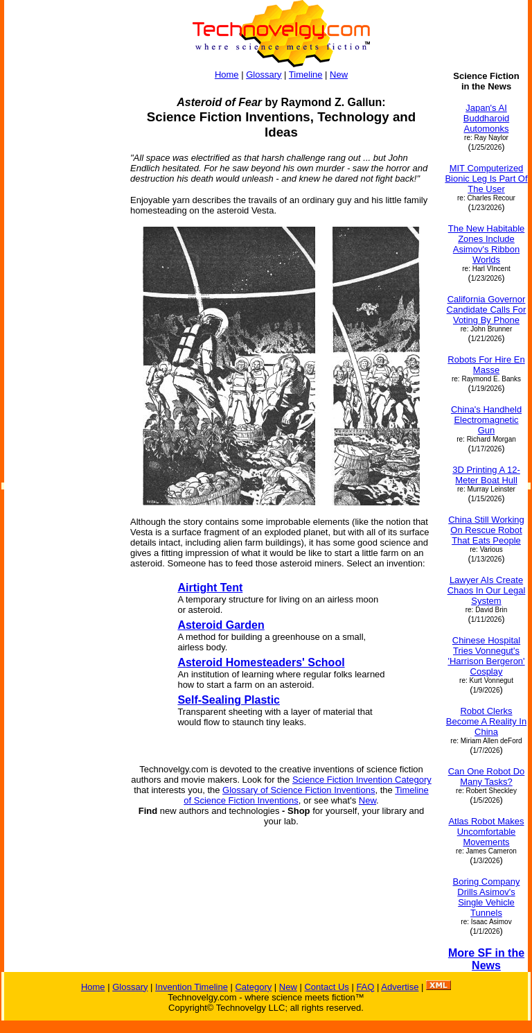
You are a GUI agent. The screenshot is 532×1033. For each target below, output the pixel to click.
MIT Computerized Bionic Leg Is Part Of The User (486, 178)
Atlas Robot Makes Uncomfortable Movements (486, 831)
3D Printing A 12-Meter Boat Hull (486, 475)
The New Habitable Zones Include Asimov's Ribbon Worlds (486, 244)
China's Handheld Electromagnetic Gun (486, 419)
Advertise (399, 987)
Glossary (263, 74)
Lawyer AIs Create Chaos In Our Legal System (486, 590)
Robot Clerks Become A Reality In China (486, 721)
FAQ (365, 987)
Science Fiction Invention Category (362, 779)
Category (253, 987)
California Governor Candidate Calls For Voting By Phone (486, 309)
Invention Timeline (191, 987)
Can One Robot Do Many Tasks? (486, 776)
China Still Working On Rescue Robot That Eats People (486, 530)
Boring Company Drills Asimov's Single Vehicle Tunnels (486, 897)
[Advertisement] (61, 279)
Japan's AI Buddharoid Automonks (486, 118)
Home (227, 74)
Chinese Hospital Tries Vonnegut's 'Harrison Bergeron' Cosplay (485, 656)
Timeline (306, 74)
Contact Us (326, 987)
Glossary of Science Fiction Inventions (298, 790)
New (339, 74)
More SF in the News (486, 959)
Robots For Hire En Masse (485, 364)
